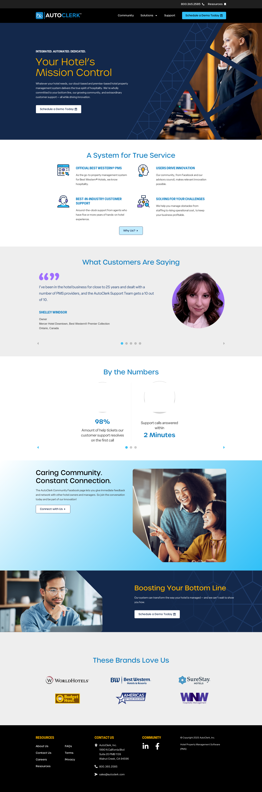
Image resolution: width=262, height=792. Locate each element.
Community (126, 15)
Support (169, 15)
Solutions (149, 16)
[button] (38, 343)
